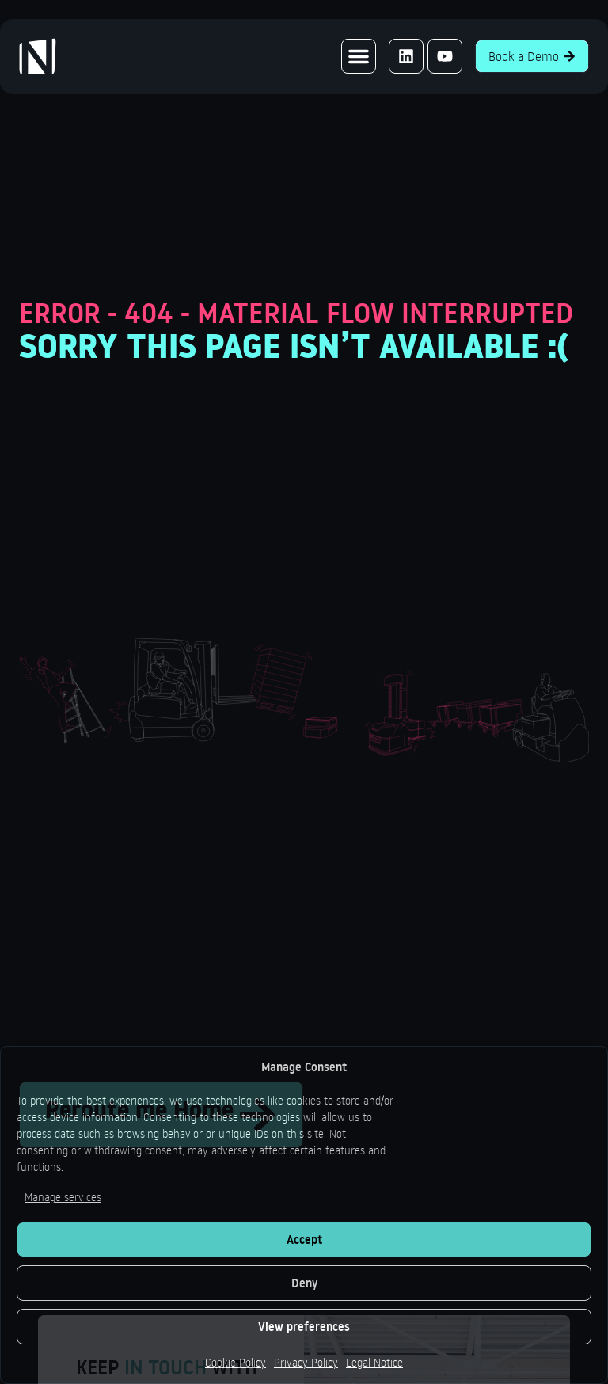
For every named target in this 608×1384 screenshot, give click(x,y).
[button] (358, 56)
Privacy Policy (306, 1362)
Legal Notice (374, 1362)
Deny (304, 1283)
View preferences (304, 1326)
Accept (304, 1239)
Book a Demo (532, 56)
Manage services (63, 1196)
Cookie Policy (235, 1362)
